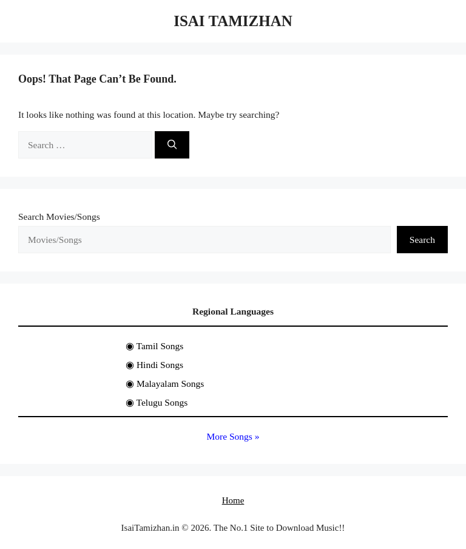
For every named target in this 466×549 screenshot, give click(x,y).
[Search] (172, 145)
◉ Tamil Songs (154, 346)
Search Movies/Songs (59, 216)
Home (233, 500)
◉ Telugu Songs (156, 402)
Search (422, 239)
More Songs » (233, 436)
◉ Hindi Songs (154, 365)
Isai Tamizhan (233, 21)
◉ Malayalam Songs (165, 383)
